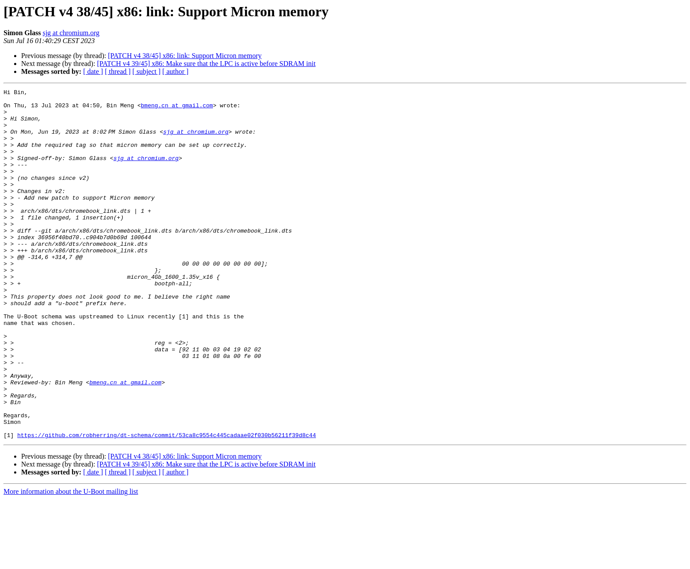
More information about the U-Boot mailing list (71, 561)
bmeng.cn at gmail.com (177, 109)
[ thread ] (118, 71)
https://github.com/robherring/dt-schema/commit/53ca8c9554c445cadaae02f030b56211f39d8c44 (166, 505)
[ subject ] (146, 71)
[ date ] (93, 71)
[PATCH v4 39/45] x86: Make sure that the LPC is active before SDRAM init (206, 63)
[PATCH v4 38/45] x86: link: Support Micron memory (184, 55)
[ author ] (175, 71)
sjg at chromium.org (71, 32)
